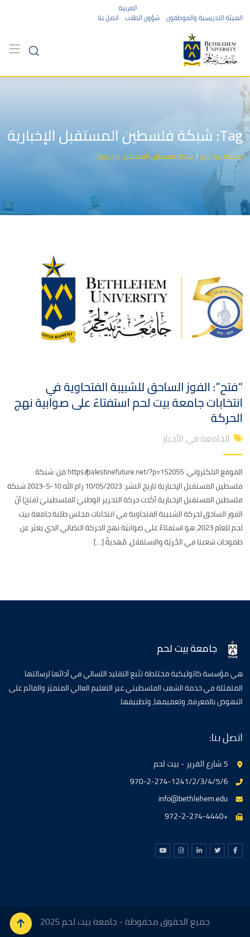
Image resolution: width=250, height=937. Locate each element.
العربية (128, 8)
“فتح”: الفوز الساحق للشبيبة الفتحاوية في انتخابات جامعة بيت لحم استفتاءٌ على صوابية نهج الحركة (128, 402)
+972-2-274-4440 (196, 816)
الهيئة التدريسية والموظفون (204, 18)
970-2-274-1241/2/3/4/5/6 (179, 781)
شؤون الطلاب (142, 18)
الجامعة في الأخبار (196, 438)
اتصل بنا (108, 18)
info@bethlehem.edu (193, 798)
